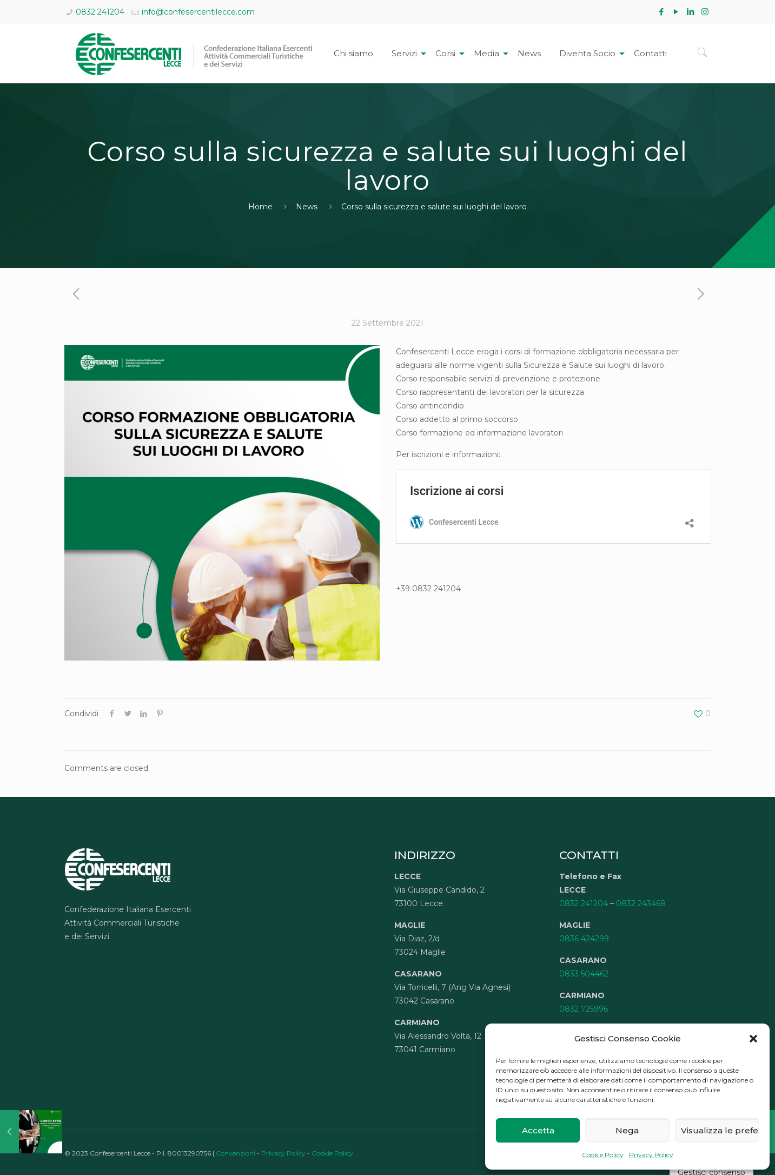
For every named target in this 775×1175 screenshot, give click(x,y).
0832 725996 (583, 1009)
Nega (627, 1130)
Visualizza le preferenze (720, 1130)
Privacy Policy (651, 1155)
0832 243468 (641, 903)
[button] (753, 1038)
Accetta (538, 1130)
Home (260, 207)
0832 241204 (100, 12)
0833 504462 (583, 974)
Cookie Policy (603, 1155)
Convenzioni (235, 1153)
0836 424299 (584, 938)
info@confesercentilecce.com (198, 12)
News (306, 207)
